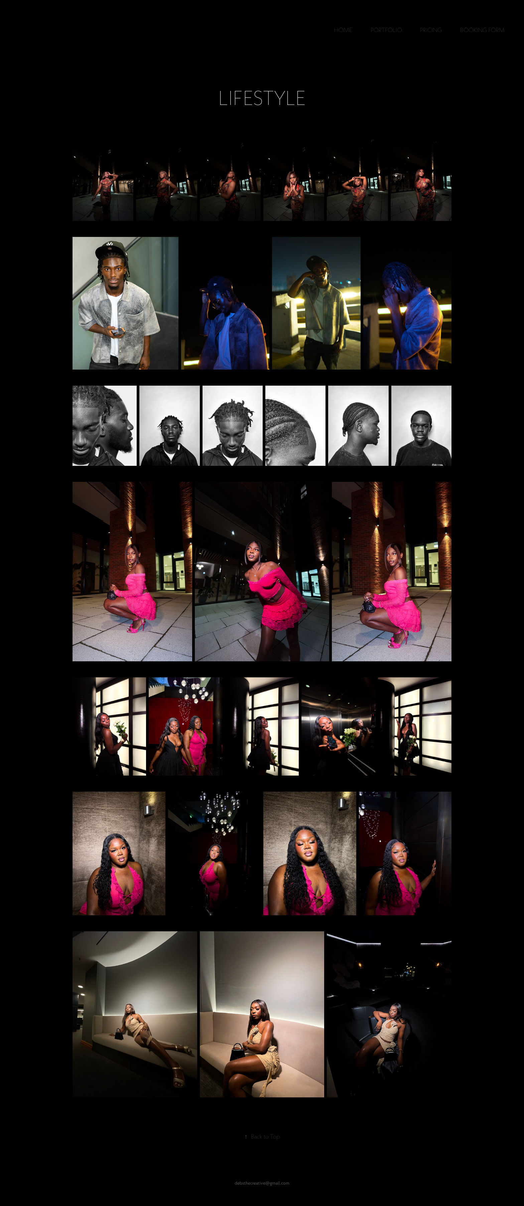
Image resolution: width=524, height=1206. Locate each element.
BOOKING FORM (482, 30)
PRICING (431, 30)
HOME (343, 30)
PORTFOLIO (386, 30)
